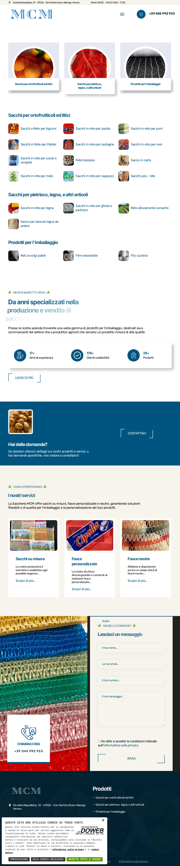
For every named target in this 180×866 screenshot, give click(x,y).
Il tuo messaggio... (112, 696)
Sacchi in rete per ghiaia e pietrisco (87, 208)
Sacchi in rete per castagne (88, 144)
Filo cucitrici (133, 255)
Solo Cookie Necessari (48, 859)
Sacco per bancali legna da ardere (33, 224)
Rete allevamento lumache (143, 208)
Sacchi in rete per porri (140, 128)
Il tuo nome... (109, 647)
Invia (131, 758)
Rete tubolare (79, 160)
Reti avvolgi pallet (27, 255)
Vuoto (105, 621)
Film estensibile (80, 255)
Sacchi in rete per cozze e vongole (32, 160)
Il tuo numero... (111, 680)
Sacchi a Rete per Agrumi (32, 128)
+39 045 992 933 (162, 14)
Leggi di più (24, 377)
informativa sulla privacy (120, 745)
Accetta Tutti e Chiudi (84, 859)
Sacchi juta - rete (136, 176)
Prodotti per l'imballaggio (33, 242)
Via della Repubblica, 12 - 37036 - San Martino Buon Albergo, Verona (43, 2)
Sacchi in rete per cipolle (86, 128)
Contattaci (137, 433)
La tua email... (110, 664)
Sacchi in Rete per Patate (32, 144)
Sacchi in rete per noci (140, 144)
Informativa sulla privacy (134, 861)
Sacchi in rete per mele (30, 176)
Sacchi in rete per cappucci (88, 176)
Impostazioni (19, 859)
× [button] (103, 820)
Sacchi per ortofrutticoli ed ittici (39, 115)
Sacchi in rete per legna (31, 208)
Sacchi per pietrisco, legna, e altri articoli (48, 194)
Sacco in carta (134, 160)
